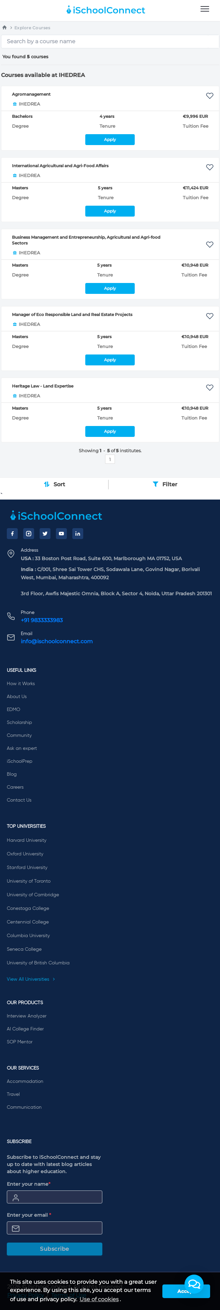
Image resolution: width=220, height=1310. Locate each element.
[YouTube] (61, 533)
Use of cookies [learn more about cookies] (99, 1299)
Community (19, 735)
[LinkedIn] (77, 533)
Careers (15, 787)
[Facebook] (12, 533)
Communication (24, 1107)
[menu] (205, 9)
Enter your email (29, 1215)
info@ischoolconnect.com (57, 641)
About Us (17, 696)
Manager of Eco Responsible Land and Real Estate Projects (72, 314)
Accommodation (25, 1081)
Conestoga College (28, 908)
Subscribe (54, 1249)
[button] (194, 1284)
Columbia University (28, 935)
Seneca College (24, 949)
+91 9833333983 (42, 620)
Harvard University (26, 840)
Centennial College (28, 922)
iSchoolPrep (19, 761)
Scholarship (19, 722)
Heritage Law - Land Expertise (42, 386)
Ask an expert (22, 748)
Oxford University (25, 854)
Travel (13, 1094)
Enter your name (28, 1184)
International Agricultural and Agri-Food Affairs (60, 165)
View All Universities (31, 979)
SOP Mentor (19, 1042)
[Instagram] (28, 533)
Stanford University (27, 867)
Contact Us (19, 800)
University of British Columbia (38, 963)
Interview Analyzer (26, 1016)
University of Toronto (28, 881)
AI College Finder (25, 1029)
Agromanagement (31, 94)
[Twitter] (45, 533)
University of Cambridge (33, 895)
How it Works (21, 683)
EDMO (13, 709)
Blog (12, 774)
